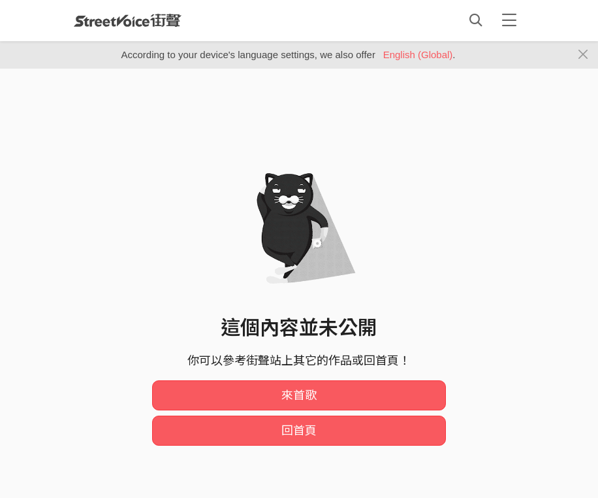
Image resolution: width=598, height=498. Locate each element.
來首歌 (299, 395)
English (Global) (418, 54)
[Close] (583, 55)
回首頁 (299, 430)
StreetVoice (127, 20)
